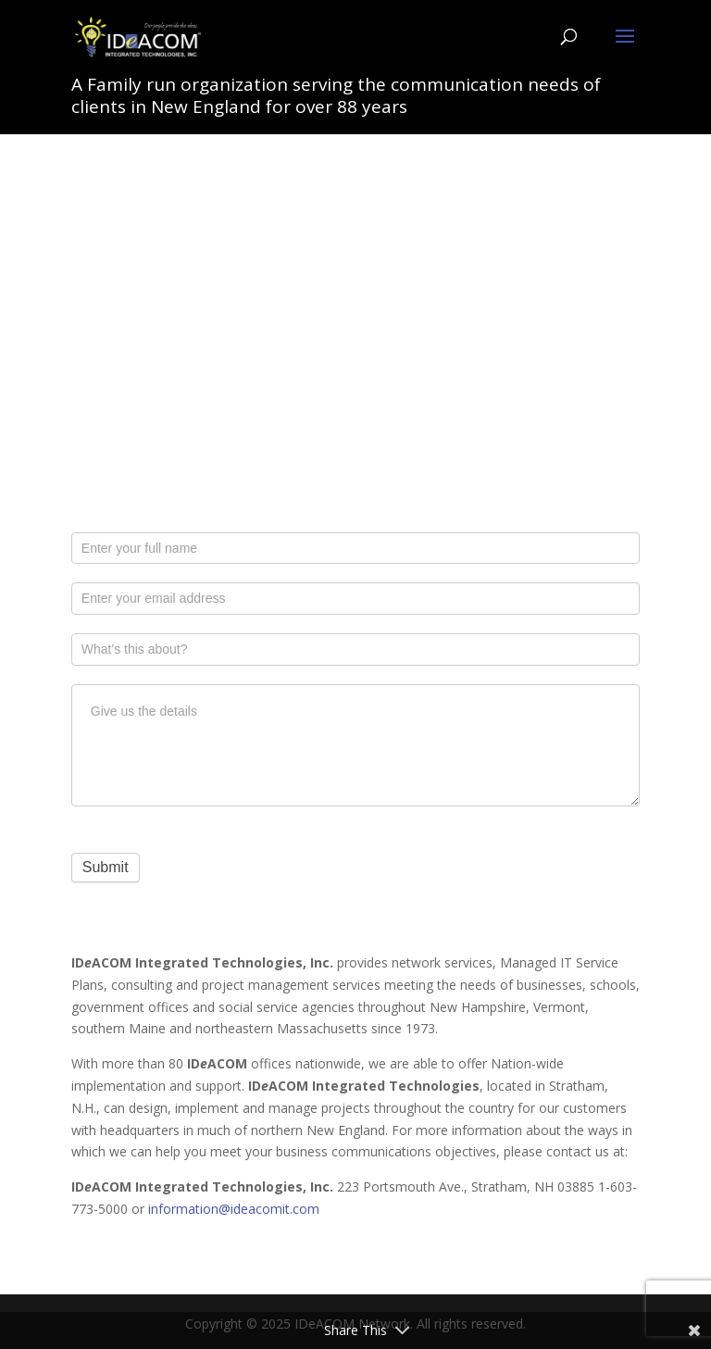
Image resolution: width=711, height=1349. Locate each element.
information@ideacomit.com (233, 1209)
